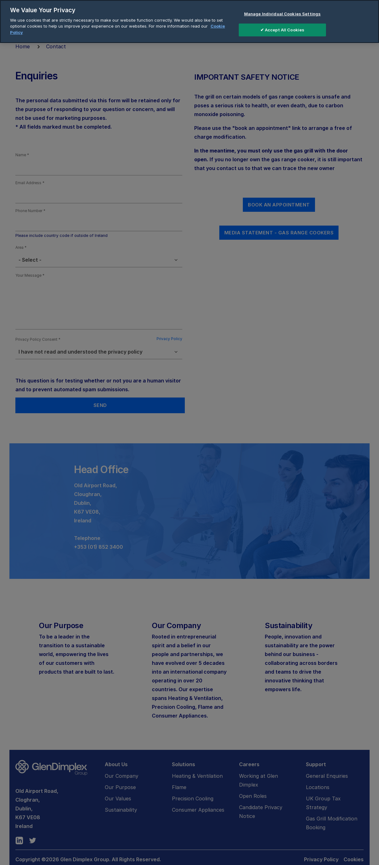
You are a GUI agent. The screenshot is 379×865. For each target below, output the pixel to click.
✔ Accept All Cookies (282, 29)
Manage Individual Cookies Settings (282, 13)
